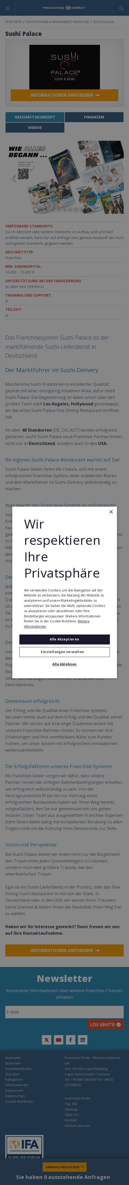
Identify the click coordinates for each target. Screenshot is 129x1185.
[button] (64, 652)
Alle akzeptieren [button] (64, 639)
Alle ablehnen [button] (64, 664)
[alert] (64, 592)
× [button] (111, 512)
